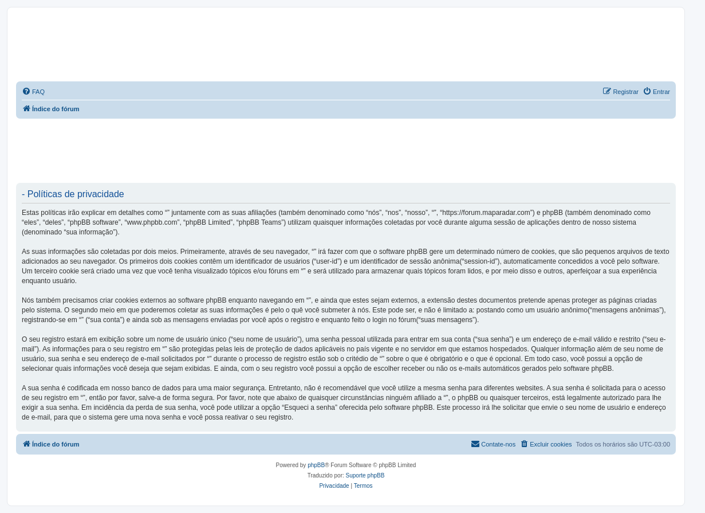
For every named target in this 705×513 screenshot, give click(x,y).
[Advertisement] (224, 150)
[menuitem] (33, 92)
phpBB (316, 465)
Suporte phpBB (365, 475)
